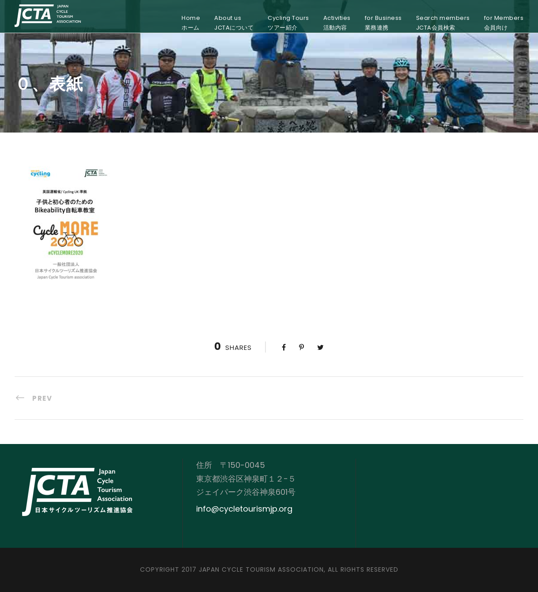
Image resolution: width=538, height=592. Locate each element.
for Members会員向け (504, 23)
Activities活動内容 (337, 23)
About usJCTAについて (234, 23)
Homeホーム (191, 23)
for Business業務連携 (383, 23)
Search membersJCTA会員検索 (443, 23)
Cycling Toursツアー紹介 (288, 23)
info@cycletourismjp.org (244, 508)
